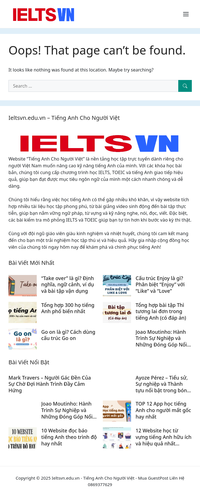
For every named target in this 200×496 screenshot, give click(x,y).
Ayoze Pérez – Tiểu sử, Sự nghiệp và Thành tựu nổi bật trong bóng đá (163, 387)
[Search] (185, 86)
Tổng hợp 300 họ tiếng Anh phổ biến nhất (67, 308)
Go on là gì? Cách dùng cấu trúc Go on (68, 335)
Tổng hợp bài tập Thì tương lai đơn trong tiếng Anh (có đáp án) (161, 311)
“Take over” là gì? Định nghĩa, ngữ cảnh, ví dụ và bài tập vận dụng (67, 284)
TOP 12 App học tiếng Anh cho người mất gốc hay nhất (163, 410)
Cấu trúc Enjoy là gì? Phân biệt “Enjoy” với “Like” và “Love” (160, 284)
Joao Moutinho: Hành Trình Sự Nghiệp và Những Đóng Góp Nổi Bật (161, 341)
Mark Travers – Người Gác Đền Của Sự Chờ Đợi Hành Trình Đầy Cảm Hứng (49, 384)
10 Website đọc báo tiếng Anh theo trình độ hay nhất (69, 437)
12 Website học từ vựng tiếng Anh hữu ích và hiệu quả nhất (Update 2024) (164, 440)
